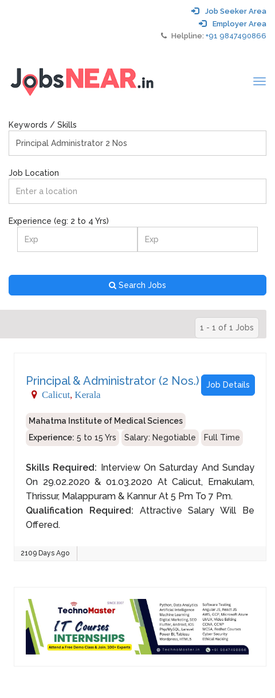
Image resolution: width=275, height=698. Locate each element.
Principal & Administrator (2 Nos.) (112, 381)
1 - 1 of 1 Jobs (227, 327)
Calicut (56, 394)
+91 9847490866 (236, 35)
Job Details (228, 384)
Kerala (87, 394)
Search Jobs (137, 285)
